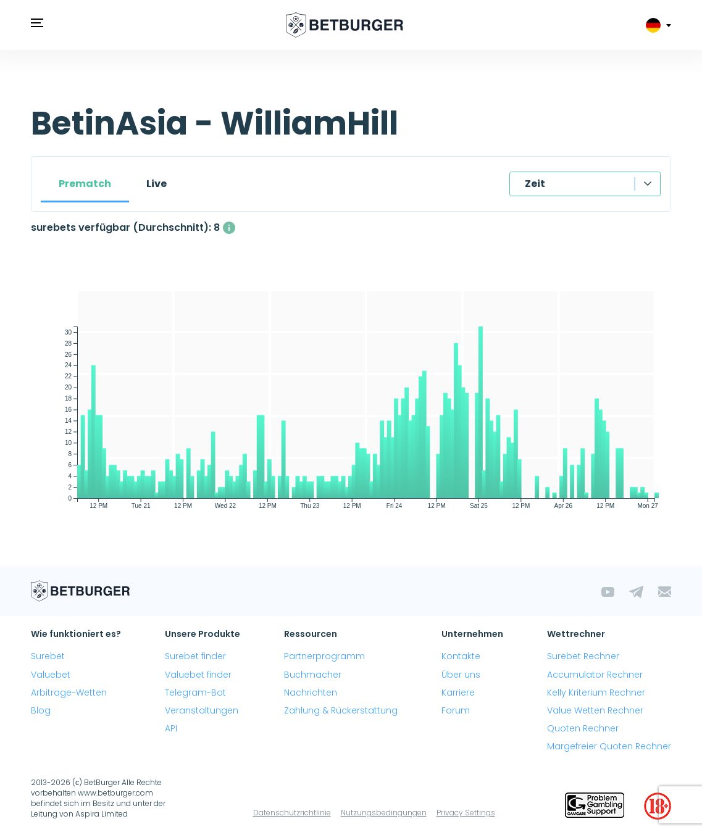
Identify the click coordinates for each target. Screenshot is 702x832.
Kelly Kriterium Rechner (596, 692)
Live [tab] (156, 184)
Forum (455, 710)
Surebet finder (195, 656)
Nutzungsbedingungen (384, 812)
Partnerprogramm (324, 656)
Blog (41, 710)
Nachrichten (310, 692)
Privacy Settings (466, 812)
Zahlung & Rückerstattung (341, 710)
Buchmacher (312, 674)
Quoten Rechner (583, 728)
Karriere (458, 692)
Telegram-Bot (195, 692)
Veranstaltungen (201, 710)
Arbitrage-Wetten (69, 692)
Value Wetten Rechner (595, 710)
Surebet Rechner (583, 656)
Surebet (48, 656)
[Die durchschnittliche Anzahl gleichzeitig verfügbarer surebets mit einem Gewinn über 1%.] (229, 228)
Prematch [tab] (85, 184)
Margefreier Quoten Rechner (609, 746)
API (171, 728)
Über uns (460, 674)
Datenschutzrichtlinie (292, 812)
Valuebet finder (198, 674)
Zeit (535, 184)
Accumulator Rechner (595, 674)
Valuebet (50, 674)
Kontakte (460, 656)
